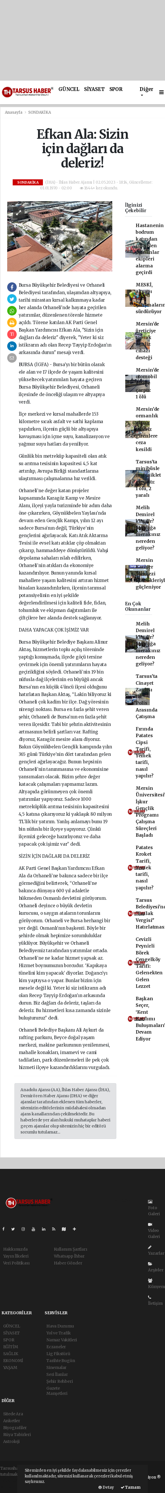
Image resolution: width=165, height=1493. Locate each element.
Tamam (131, 1487)
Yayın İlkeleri (16, 1256)
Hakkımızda (15, 1249)
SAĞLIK (10, 1353)
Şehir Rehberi (59, 1381)
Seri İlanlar (57, 1374)
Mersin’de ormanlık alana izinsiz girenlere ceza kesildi (147, 429)
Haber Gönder (68, 1263)
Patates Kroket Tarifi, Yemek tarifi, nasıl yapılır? (144, 868)
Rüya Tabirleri (17, 1434)
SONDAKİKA (39, 112)
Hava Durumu (60, 1326)
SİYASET (94, 89)
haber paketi (12, 1480)
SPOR (115, 89)
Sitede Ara (13, 1413)
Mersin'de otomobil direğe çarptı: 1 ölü (147, 383)
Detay (106, 1487)
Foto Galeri (154, 1208)
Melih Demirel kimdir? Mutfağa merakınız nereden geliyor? (148, 528)
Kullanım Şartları (70, 1249)
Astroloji (11, 1441)
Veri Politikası (16, 1263)
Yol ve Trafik (58, 1333)
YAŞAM (10, 1367)
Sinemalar (56, 1367)
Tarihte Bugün (60, 1360)
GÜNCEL (68, 89)
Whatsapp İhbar (69, 1256)
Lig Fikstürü (58, 1353)
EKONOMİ (13, 1360)
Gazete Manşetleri (56, 1391)
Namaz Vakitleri (61, 1339)
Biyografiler (15, 1427)
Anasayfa (14, 112)
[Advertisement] (82, 40)
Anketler (11, 1420)
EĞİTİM (10, 1346)
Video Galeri (154, 1230)
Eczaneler (56, 1346)
